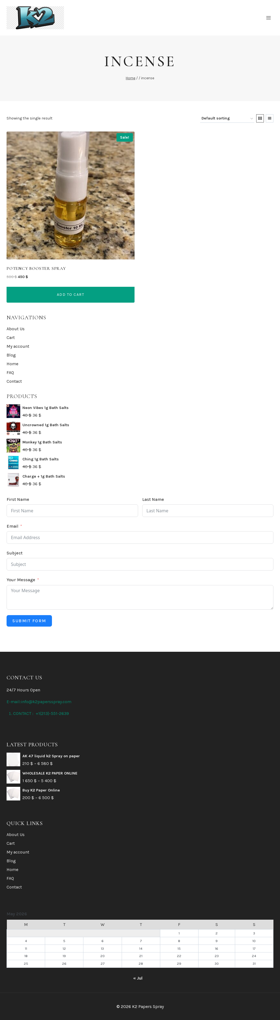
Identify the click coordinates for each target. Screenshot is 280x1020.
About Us (16, 328)
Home (12, 363)
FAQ (10, 372)
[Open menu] (268, 17)
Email (12, 526)
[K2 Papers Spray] (35, 17)
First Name (18, 499)
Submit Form (29, 620)
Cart (11, 337)
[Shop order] (227, 119)
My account (18, 346)
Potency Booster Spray (36, 268)
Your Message (21, 579)
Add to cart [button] (70, 294)
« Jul (137, 978)
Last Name (153, 499)
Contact (14, 381)
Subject (14, 553)
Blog (11, 355)
